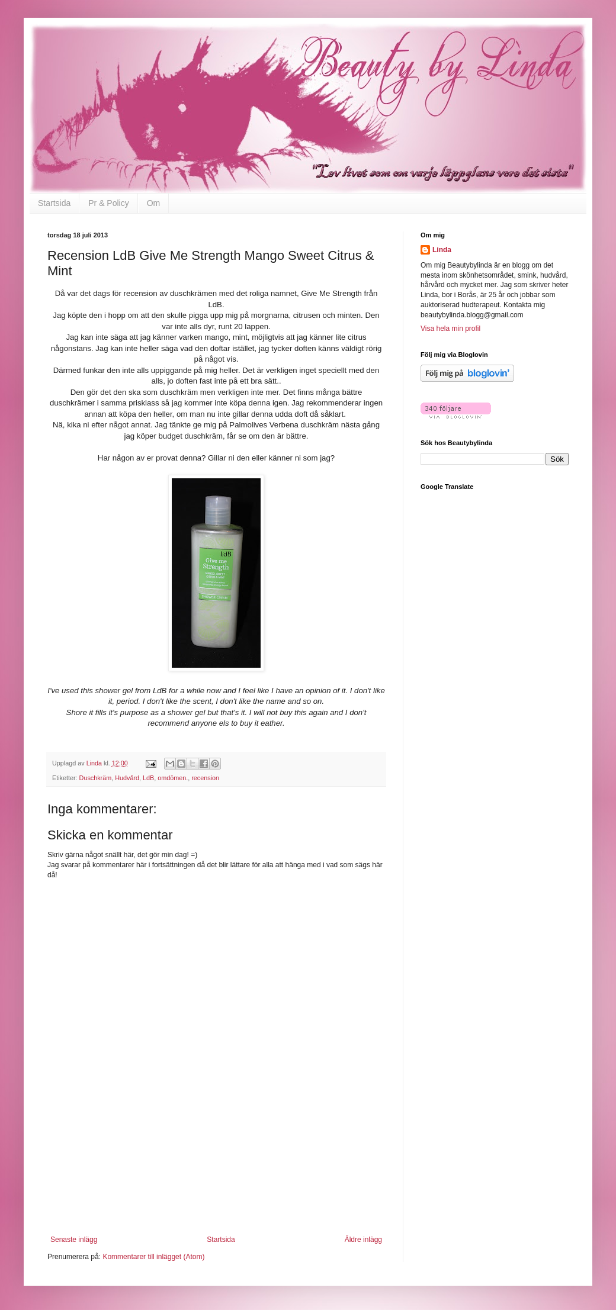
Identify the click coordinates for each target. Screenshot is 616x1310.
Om (154, 203)
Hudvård (127, 777)
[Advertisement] (216, 1184)
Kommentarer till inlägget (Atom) (153, 1257)
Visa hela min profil (450, 328)
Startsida (54, 203)
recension (205, 777)
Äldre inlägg (363, 1239)
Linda (441, 250)
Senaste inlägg (73, 1239)
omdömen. (173, 777)
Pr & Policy (108, 203)
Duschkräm (95, 777)
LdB (148, 777)
